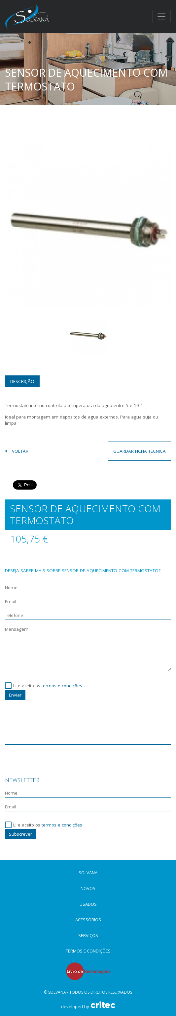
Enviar (15, 695)
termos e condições (62, 686)
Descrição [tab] (22, 381)
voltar (16, 451)
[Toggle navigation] (161, 16)
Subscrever (20, 834)
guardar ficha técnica (139, 451)
